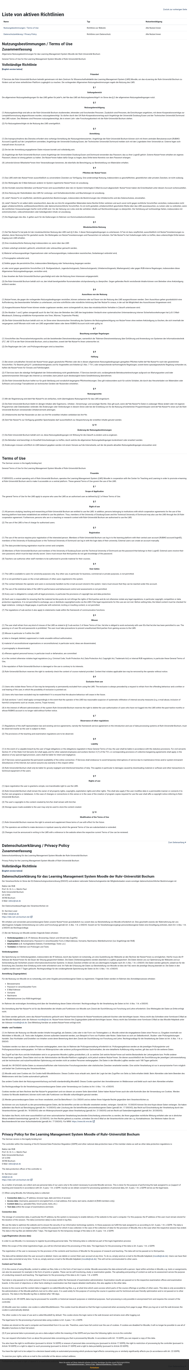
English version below (12, 69)
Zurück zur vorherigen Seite (175, 9)
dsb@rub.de (13, 914)
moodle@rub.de (44, 1019)
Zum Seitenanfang (177, 842)
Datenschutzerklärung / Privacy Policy (109, 1364)
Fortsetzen (94, 1368)
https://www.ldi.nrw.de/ (82, 1121)
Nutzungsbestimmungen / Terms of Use (81, 1364)
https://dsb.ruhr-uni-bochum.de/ (16, 917)
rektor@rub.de (14, 901)
